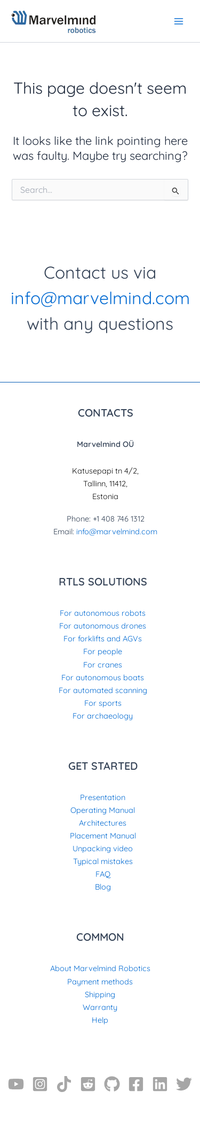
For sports (103, 703)
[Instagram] (40, 1084)
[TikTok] (64, 1084)
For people (102, 651)
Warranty (100, 1007)
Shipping (100, 994)
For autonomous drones (102, 626)
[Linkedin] (160, 1084)
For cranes (102, 664)
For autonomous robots (103, 613)
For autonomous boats (102, 677)
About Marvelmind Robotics (100, 968)
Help (100, 1020)
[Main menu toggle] (178, 20)
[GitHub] (112, 1084)
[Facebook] (136, 1084)
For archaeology (103, 716)
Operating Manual (102, 810)
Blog (103, 887)
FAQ (102, 874)
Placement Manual (103, 835)
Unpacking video (103, 848)
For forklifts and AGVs (102, 638)
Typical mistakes (103, 861)
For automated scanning (103, 690)
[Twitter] (184, 1084)
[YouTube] (16, 1084)
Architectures (102, 823)
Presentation (102, 797)
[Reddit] (88, 1084)
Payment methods (100, 981)
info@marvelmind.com (100, 297)
